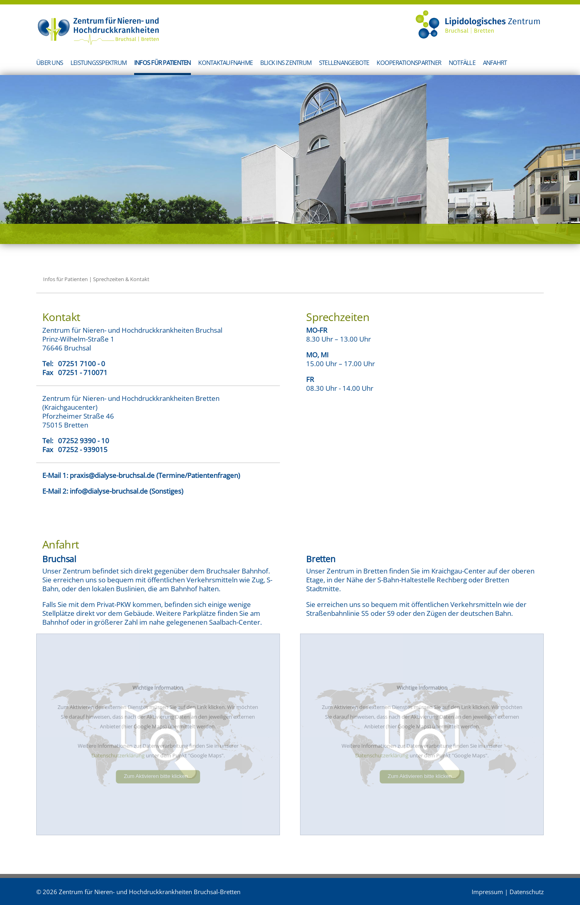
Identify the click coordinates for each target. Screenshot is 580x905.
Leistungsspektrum (98, 62)
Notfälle (462, 62)
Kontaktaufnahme (225, 62)
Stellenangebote (344, 62)
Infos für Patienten (162, 62)
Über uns (49, 62)
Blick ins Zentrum (285, 62)
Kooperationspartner (409, 62)
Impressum (487, 892)
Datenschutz (527, 892)
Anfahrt (495, 62)
